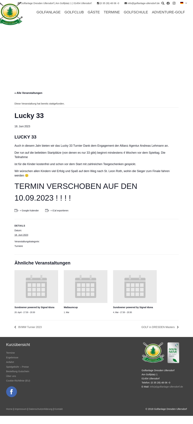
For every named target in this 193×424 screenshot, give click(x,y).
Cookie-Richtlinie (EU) (18, 380)
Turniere (18, 246)
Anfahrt (10, 362)
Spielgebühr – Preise (17, 366)
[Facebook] (168, 3)
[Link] (11, 391)
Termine (10, 352)
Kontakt (58, 409)
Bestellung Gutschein (17, 371)
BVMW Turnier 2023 (30, 327)
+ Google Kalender (29, 210)
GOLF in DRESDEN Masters (158, 327)
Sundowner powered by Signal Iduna (34, 307)
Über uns (11, 376)
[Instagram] (174, 3)
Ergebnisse (12, 357)
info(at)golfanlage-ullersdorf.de (166, 386)
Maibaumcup (71, 307)
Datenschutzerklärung (40, 409)
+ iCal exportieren (59, 210)
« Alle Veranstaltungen (28, 93)
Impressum (21, 409)
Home (9, 409)
